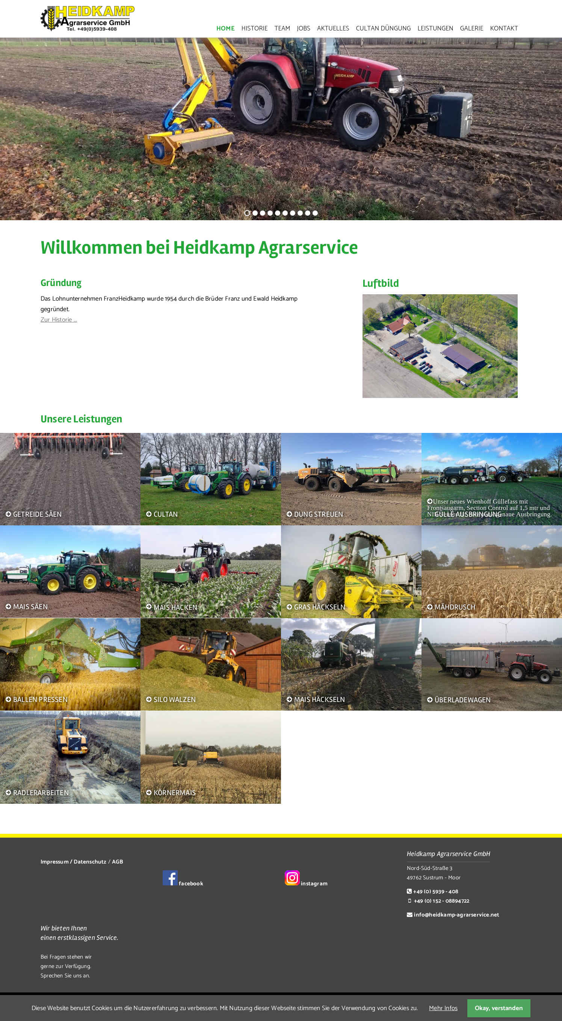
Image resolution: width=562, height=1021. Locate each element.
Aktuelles (333, 28)
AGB (117, 862)
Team (282, 28)
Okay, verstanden (499, 1008)
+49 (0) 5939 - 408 (435, 891)
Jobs (304, 28)
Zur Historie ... (59, 320)
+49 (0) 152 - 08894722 (441, 901)
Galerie (471, 28)
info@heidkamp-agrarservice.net (456, 915)
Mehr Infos (443, 1008)
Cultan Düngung (383, 28)
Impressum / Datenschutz (74, 862)
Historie (255, 28)
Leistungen (435, 28)
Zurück (9, 130)
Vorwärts (550, 130)
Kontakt (504, 28)
